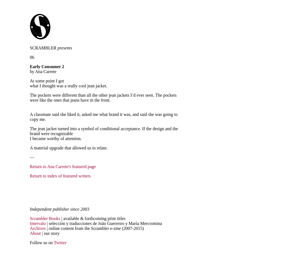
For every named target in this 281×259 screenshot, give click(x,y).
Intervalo (38, 223)
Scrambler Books (45, 218)
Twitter (60, 242)
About (35, 233)
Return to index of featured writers (60, 176)
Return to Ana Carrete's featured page (63, 166)
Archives (38, 228)
